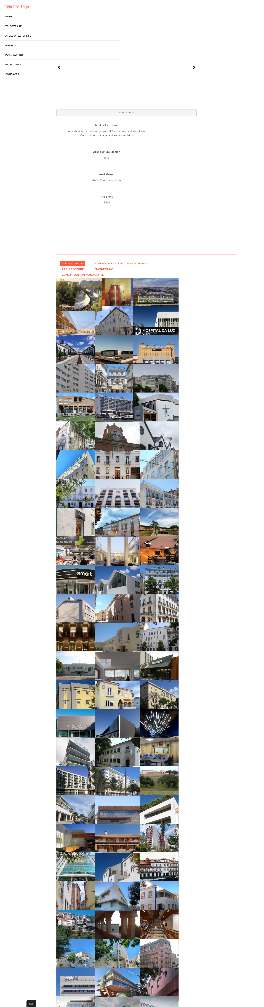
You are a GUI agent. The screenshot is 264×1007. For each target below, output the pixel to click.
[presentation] (71, 65)
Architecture (84, 191)
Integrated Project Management (89, 185)
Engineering (82, 196)
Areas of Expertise (22, 54)
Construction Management (85, 202)
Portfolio (17, 64)
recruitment (18, 83)
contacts (16, 92)
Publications (19, 73)
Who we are (18, 44)
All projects (84, 179)
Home (13, 35)
